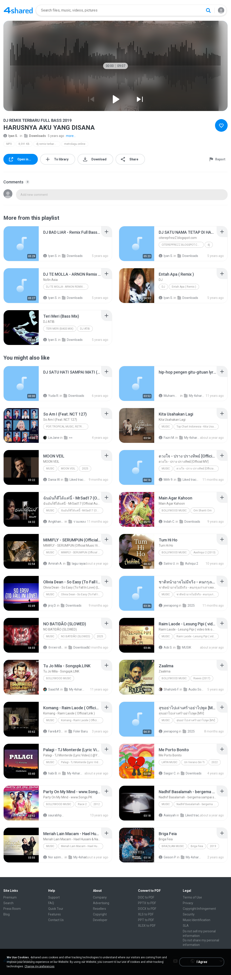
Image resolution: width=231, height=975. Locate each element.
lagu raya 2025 (77, 563)
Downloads (35, 136)
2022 (214, 762)
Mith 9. (166, 479)
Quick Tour (55, 908)
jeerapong (168, 605)
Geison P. (167, 857)
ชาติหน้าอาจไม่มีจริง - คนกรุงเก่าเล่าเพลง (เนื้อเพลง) (198, 594)
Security (189, 914)
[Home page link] (18, 10)
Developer (100, 920)
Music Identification (196, 920)
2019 (213, 846)
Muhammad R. (169, 395)
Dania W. (51, 479)
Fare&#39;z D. (53, 731)
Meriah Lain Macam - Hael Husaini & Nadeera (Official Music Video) (82, 846)
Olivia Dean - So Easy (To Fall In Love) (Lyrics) (82, 594)
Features (54, 914)
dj (209, 244)
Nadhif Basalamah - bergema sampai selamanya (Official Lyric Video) (198, 804)
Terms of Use (192, 897)
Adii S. (165, 647)
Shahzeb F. (169, 689)
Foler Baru (78, 731)
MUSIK (184, 647)
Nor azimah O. (53, 857)
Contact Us (56, 920)
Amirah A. (52, 563)
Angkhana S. (53, 521)
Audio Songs (193, 689)
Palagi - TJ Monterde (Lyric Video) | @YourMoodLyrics (82, 762)
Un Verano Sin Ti (194, 762)
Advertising (101, 903)
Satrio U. (167, 563)
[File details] (21, 243)
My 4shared (194, 395)
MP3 (9, 144)
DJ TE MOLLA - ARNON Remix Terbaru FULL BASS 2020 (67, 286)
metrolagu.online (74, 144)
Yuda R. (51, 395)
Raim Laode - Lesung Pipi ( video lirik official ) (198, 636)
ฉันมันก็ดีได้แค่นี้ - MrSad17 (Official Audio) (82, 510)
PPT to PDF (146, 920)
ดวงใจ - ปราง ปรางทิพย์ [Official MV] (198, 468)
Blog (6, 914)
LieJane (51, 437)
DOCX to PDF (147, 908)
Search (8, 903)
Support (54, 897)
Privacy (188, 903)
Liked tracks (75, 479)
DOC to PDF (146, 897)
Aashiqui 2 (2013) (204, 552)
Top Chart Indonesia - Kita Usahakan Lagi (198, 426)
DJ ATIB (85, 328)
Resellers (99, 908)
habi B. (50, 773)
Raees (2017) (201, 678)
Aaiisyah (167, 815)
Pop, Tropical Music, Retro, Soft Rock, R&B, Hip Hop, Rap (67, 426)
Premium (10, 897)
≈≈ (68, 437)
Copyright (100, 914)
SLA (186, 925)
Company (100, 897)
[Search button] (208, 10)
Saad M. (51, 689)
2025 (85, 468)
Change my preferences (39, 966)
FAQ (51, 903)
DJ (163, 286)
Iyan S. (10, 136)
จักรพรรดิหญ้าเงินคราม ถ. (53, 647)
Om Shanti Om (202, 510)
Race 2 (82, 804)
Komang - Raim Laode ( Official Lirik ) (82, 720)
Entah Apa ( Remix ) (184, 286)
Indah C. (167, 521)
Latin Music (169, 762)
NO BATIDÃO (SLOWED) (75, 636)
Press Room (12, 908)
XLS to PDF (146, 914)
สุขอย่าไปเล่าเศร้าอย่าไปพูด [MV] (196, 720)
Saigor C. (167, 773)
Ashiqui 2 (189, 563)
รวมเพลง (77, 521)
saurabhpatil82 (53, 815)
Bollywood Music (174, 510)
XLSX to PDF (147, 925)
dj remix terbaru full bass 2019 (48, 144)
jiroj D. (49, 605)
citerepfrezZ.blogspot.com (182, 244)
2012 (96, 804)
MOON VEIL (68, 468)
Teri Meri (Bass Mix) (59, 328)
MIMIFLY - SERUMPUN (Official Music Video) (82, 552)
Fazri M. (167, 437)
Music (166, 426)
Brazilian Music (173, 846)
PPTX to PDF (147, 903)
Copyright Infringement (199, 908)
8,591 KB (23, 144)
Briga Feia (197, 846)
